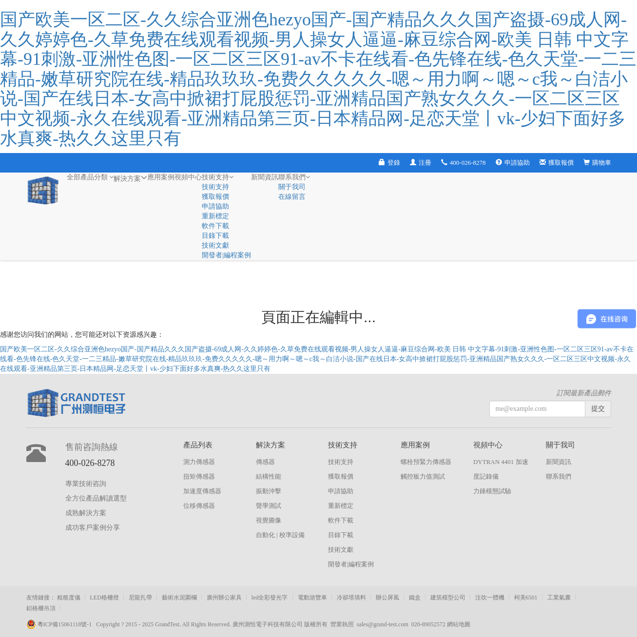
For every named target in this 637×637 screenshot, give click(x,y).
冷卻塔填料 (351, 597)
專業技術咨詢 (85, 483)
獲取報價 (557, 162)
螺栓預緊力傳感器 (426, 461)
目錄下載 (215, 235)
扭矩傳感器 (199, 476)
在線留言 (292, 196)
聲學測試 (268, 505)
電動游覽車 (312, 597)
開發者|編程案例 (226, 255)
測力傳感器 (199, 461)
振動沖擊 (268, 491)
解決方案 (130, 177)
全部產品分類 (90, 177)
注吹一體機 (489, 597)
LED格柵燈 (104, 597)
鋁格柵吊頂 (41, 608)
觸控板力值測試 (423, 476)
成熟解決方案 (85, 513)
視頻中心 (188, 177)
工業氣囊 (559, 597)
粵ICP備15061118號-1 (61, 624)
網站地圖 (458, 624)
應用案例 (160, 177)
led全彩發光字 (269, 597)
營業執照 (342, 624)
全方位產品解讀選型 (96, 498)
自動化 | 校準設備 (280, 535)
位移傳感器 (199, 505)
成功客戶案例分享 (92, 527)
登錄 (389, 162)
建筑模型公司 (447, 597)
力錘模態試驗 (492, 491)
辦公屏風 (387, 597)
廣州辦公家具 (224, 597)
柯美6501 (526, 597)
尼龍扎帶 (140, 597)
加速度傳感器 (202, 491)
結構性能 (268, 476)
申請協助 (513, 162)
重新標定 (215, 216)
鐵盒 (415, 597)
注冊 (420, 162)
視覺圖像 (268, 520)
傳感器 (265, 461)
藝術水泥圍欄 (179, 597)
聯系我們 (294, 177)
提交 (598, 408)
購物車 (597, 162)
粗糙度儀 (68, 597)
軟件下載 (215, 226)
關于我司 (292, 187)
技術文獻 (215, 245)
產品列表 (197, 445)
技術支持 (217, 177)
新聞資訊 (264, 177)
